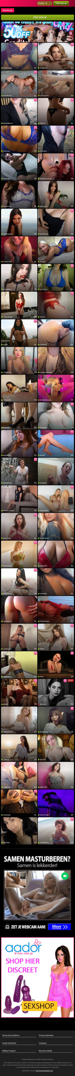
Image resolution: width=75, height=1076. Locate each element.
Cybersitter (55, 1067)
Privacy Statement (46, 1035)
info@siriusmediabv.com (44, 1071)
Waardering (7, 10)
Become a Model (45, 1051)
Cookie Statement (9, 1043)
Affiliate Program (9, 1051)
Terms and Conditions (10, 1035)
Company (43, 1043)
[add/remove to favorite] (3, 45)
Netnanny (46, 1067)
